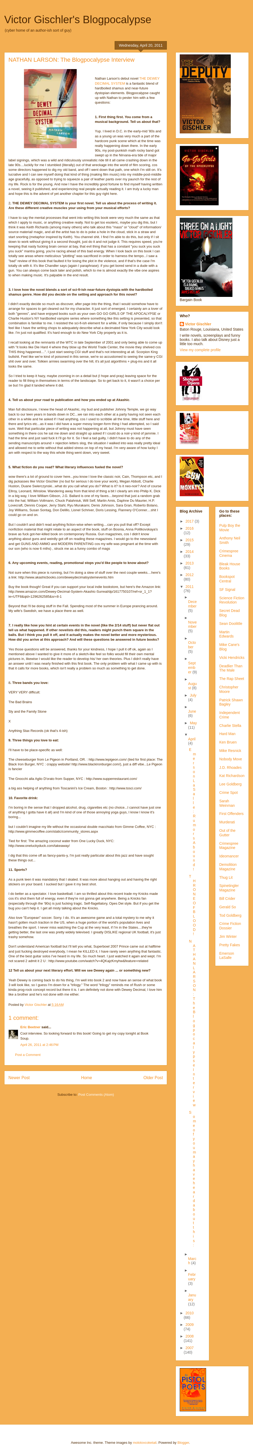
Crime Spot (228, 792)
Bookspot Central (227, 579)
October (192, 644)
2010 (190, 1313)
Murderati (227, 822)
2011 (190, 587)
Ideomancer (229, 856)
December (192, 604)
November (192, 624)
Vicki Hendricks (231, 657)
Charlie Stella (230, 725)
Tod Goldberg (230, 915)
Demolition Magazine (228, 866)
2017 (190, 521)
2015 (190, 540)
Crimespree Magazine (228, 845)
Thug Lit (226, 877)
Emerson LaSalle (226, 955)
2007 (190, 1348)
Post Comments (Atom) (96, 1095)
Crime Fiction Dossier (230, 925)
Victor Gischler (198, 324)
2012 (190, 575)
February (192, 1276)
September (192, 667)
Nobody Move (230, 759)
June (192, 711)
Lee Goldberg (230, 784)
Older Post (153, 1077)
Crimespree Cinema (228, 553)
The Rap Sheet (231, 679)
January (192, 1297)
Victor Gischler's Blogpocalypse (77, 19)
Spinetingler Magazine (229, 888)
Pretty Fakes (229, 945)
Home (86, 1077)
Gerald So (227, 907)
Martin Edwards (226, 634)
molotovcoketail (145, 1443)
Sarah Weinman (227, 803)
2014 (190, 551)
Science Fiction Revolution (231, 600)
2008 (190, 1336)
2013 (190, 563)
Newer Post (19, 1077)
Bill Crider (227, 898)
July (193, 695)
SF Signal (227, 589)
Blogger (183, 1443)
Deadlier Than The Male (230, 668)
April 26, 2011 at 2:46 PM (39, 1045)
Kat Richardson (232, 776)
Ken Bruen (228, 742)
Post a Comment (28, 1055)
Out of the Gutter (227, 832)
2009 (190, 1324)
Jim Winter (228, 936)
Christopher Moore (228, 689)
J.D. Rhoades (230, 767)
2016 (190, 528)
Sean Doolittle (230, 623)
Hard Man (227, 734)
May (193, 723)
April (192, 739)
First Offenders (231, 814)
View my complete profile (200, 350)
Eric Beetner (30, 1027)
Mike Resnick (230, 751)
